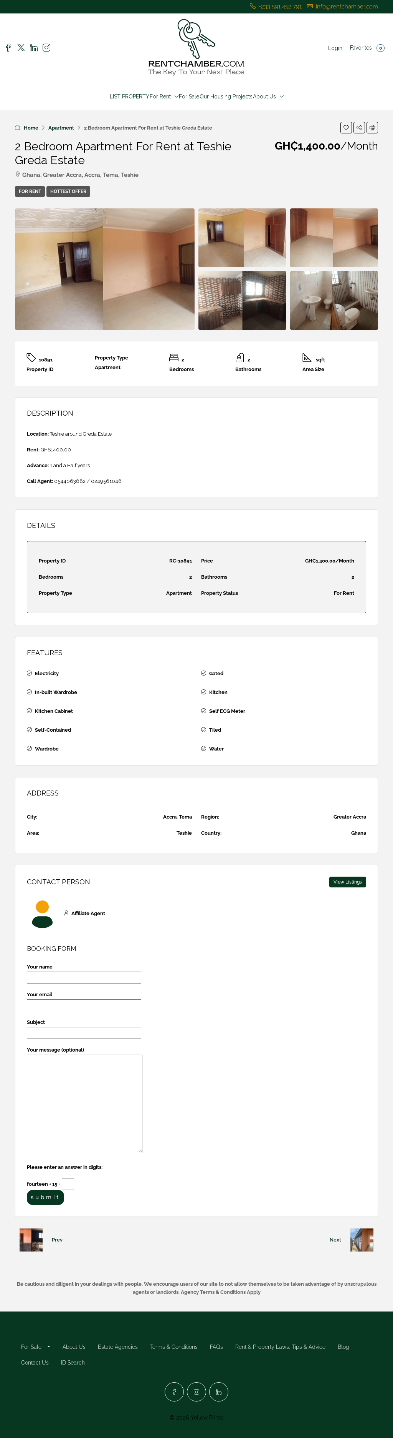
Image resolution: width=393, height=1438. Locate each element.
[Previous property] (31, 1240)
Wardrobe (47, 749)
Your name (84, 972)
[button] (346, 127)
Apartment (61, 128)
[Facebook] (174, 1391)
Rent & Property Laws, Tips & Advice (280, 1347)
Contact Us (35, 1363)
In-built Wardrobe (56, 692)
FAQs (216, 1347)
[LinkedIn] (218, 1391)
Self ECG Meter (227, 711)
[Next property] (361, 1240)
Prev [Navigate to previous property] (57, 1240)
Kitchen (218, 692)
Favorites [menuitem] (367, 48)
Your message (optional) (84, 1100)
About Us (264, 96)
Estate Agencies (118, 1347)
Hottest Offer (68, 191)
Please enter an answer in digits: (64, 1167)
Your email (84, 1000)
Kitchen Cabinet (54, 711)
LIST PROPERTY (129, 96)
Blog (343, 1347)
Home (31, 128)
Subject (84, 1027)
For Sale (189, 96)
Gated (216, 673)
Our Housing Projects (226, 96)
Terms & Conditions (174, 1347)
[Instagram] (196, 1391)
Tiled (215, 730)
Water (216, 749)
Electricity (47, 673)
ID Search (73, 1363)
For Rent (160, 96)
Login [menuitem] (335, 48)
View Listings (348, 882)
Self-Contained (53, 730)
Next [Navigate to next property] (335, 1240)
